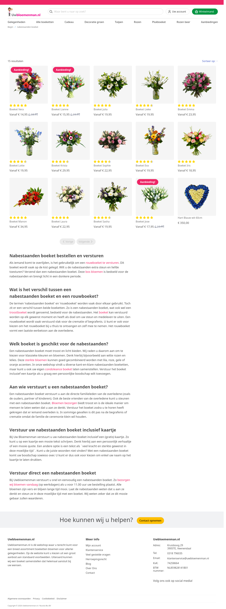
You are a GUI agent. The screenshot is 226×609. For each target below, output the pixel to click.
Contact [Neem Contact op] (90, 573)
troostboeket (18, 312)
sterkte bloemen (36, 360)
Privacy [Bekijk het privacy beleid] (36, 598)
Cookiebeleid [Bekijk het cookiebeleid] (48, 598)
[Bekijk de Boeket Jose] (155, 203)
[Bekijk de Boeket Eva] (155, 147)
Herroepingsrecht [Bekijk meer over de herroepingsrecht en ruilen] (96, 559)
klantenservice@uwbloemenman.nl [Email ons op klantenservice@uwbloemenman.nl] (188, 558)
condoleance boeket (58, 369)
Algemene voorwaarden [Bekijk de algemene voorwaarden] (19, 598)
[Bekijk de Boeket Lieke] (155, 91)
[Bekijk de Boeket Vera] (28, 91)
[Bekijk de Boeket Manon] (28, 203)
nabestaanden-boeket (27, 26)
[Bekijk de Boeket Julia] (113, 91)
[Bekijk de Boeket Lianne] (71, 91)
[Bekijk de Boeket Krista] (71, 147)
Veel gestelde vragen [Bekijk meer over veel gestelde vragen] (98, 554)
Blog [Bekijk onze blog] (88, 563)
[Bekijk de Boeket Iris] (197, 147)
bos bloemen (94, 272)
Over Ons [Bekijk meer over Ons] (91, 568)
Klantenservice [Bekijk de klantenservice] (94, 550)
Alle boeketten (45, 22)
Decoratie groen (94, 22)
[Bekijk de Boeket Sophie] (113, 147)
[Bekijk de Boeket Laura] (71, 203)
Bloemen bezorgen (64, 403)
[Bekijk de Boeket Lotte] (28, 147)
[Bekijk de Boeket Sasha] (113, 203)
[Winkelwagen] (205, 11)
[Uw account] (177, 11)
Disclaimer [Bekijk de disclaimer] (62, 598)
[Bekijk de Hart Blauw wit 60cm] (197, 201)
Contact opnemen (150, 520)
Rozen (137, 22)
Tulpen (119, 22)
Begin (10, 26)
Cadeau (69, 22)
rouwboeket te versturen (102, 263)
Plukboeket (159, 22)
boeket (103, 312)
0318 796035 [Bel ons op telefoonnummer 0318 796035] (174, 553)
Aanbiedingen (209, 22)
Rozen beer (183, 22)
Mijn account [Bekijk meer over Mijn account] (93, 545)
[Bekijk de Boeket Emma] (197, 91)
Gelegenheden (16, 22)
